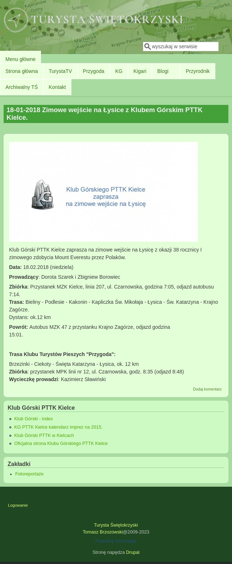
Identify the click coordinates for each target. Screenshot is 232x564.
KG (119, 71)
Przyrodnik (198, 71)
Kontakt (57, 87)
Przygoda (93, 71)
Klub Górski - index (33, 418)
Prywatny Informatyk (116, 541)
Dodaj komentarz (207, 389)
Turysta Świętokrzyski (116, 525)
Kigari (139, 71)
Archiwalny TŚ (21, 87)
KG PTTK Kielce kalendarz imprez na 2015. (58, 427)
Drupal (133, 552)
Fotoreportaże (29, 474)
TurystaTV (60, 71)
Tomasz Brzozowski (103, 532)
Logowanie (18, 505)
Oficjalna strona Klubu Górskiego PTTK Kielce (61, 443)
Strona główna (21, 71)
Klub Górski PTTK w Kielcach (44, 435)
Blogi (163, 71)
